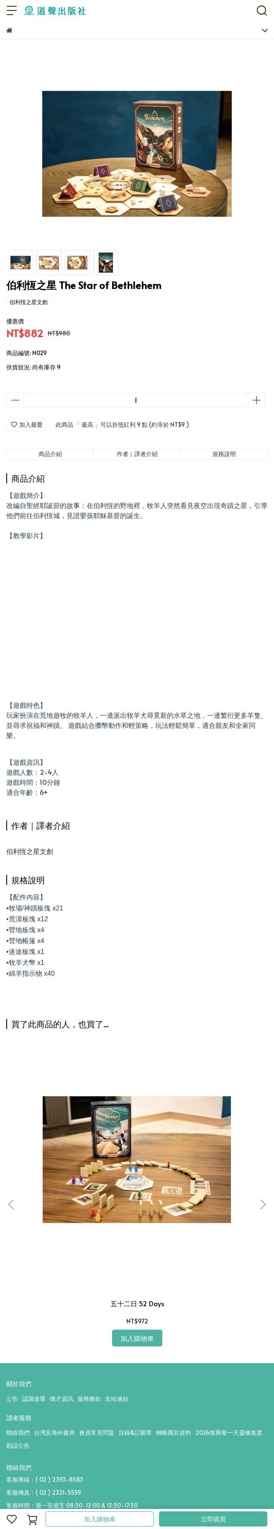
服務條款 (89, 1399)
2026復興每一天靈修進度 (228, 1432)
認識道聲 (34, 1399)
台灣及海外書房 (54, 1432)
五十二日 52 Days (137, 1303)
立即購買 (213, 1518)
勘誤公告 (18, 1445)
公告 (12, 1399)
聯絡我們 (18, 1432)
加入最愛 (27, 424)
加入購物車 (99, 1518)
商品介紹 (50, 454)
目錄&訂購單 (135, 1432)
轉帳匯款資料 (173, 1432)
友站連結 (116, 1399)
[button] (263, 1204)
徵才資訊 (61, 1399)
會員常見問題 (96, 1432)
